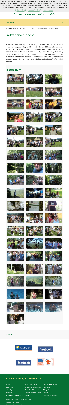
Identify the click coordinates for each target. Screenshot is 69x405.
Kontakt (45, 393)
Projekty (27, 395)
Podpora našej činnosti (50, 384)
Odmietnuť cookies (33, 10)
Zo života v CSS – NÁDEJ (23, 28)
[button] (61, 23)
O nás (8, 384)
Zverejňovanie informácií (33, 387)
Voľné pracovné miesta (50, 395)
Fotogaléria (46, 387)
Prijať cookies (20, 10)
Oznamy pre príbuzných (33, 393)
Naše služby (10, 387)
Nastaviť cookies (48, 10)
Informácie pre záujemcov (14, 395)
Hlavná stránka (12, 28)
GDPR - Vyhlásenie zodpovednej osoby (18, 399)
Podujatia (9, 393)
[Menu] (10, 22)
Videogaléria (47, 390)
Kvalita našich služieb (31, 384)
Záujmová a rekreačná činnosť (39, 28)
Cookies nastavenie (12, 402)
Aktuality (9, 390)
